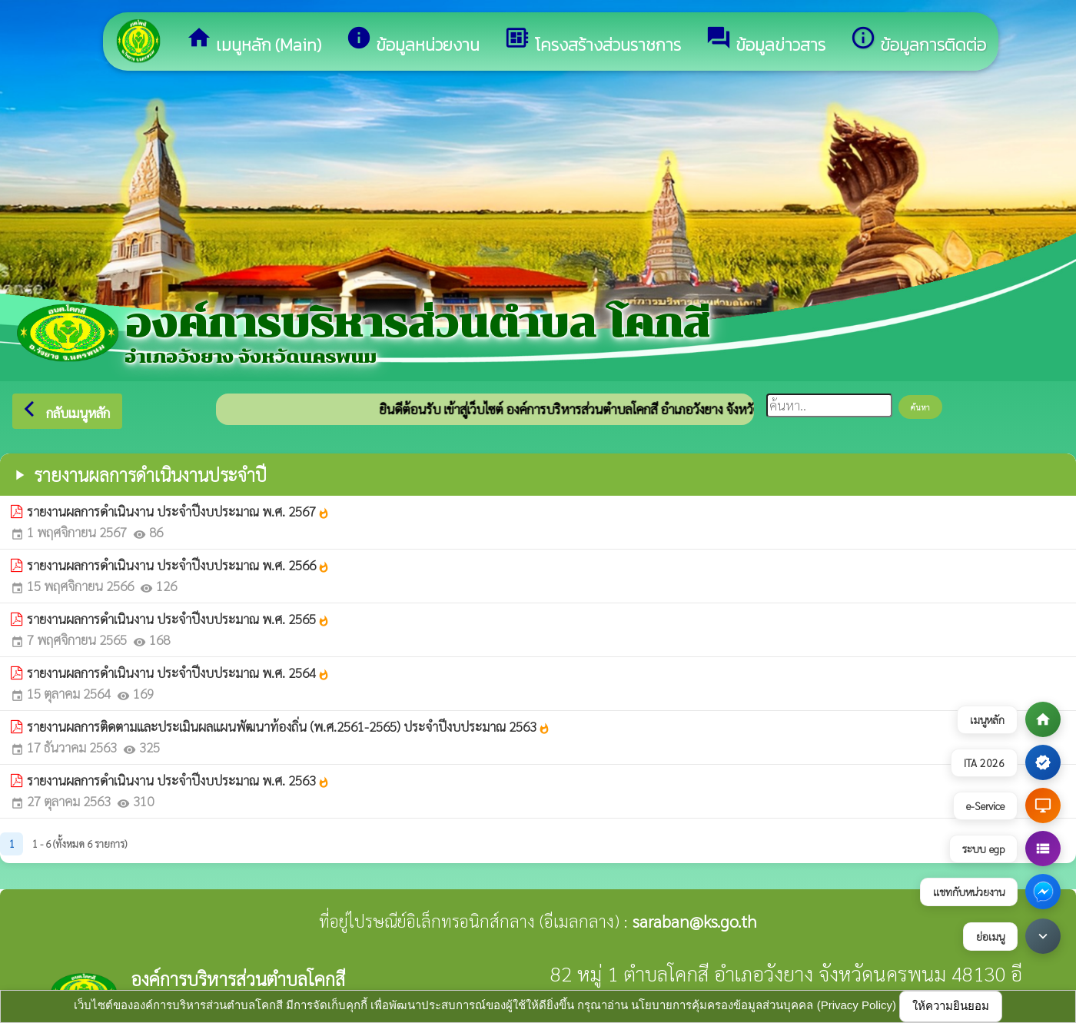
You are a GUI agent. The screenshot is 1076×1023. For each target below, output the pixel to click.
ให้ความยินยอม (950, 1005)
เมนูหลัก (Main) (253, 41)
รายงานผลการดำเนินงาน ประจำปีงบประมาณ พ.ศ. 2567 (178, 511)
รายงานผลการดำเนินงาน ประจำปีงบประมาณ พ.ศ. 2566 (178, 564)
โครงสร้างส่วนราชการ (592, 41)
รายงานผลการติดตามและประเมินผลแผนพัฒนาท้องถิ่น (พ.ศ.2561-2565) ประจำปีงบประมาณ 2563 (288, 726)
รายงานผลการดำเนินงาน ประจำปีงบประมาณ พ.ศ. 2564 (178, 672)
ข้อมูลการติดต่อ (918, 41)
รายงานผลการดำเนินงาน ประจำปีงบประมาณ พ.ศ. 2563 (178, 780)
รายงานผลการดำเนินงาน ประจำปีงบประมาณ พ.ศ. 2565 (178, 618)
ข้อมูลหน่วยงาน (413, 41)
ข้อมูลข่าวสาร (765, 41)
